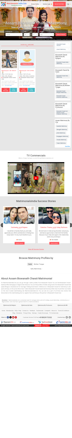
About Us (54, 310)
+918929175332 (45, 317)
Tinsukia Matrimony (61, 139)
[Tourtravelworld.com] (45, 322)
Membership (10, 310)
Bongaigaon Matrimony (62, 136)
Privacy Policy (27, 313)
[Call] (16, 51)
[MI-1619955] (27, 59)
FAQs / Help (18, 310)
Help (69, 4)
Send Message (5, 89)
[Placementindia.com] (8, 322)
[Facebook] (8, 317)
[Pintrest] (16, 317)
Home (3, 310)
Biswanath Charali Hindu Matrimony (62, 62)
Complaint (47, 310)
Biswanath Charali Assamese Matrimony (62, 96)
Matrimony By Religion (9, 306)
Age (25, 31)
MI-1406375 (13, 70)
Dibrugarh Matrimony (62, 129)
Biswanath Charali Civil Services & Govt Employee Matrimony (62, 112)
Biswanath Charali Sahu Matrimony (62, 76)
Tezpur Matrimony (61, 143)
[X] (10, 317)
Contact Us (25, 310)
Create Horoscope (43, 313)
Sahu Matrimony (36, 268)
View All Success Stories (36, 249)
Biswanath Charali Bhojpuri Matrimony (61, 91)
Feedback (32, 310)
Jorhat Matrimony (61, 133)
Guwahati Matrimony (62, 126)
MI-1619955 (30, 70)
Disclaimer (19, 313)
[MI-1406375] (9, 59)
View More (67, 146)
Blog (14, 313)
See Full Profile (8, 85)
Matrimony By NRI (62, 306)
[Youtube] (13, 317)
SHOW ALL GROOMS (27, 45)
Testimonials (39, 310)
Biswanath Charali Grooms (61, 44)
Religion (42, 31)
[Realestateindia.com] (27, 322)
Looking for (9, 31)
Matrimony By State (26, 306)
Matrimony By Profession (45, 306)
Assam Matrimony (61, 49)
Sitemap (34, 313)
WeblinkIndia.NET (66, 325)
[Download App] (67, 317)
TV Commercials (53, 313)
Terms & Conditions (63, 310)
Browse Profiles (36, 4)
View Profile (13, 89)
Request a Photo (27, 64)
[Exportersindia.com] (63, 322)
